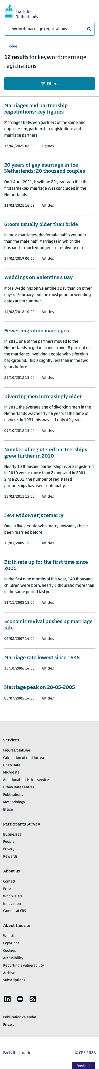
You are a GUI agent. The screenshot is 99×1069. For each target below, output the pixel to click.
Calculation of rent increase (25, 758)
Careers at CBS (14, 911)
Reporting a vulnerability (23, 965)
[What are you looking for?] (49, 29)
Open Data (11, 765)
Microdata (11, 772)
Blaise (8, 809)
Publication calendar (19, 1017)
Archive (9, 973)
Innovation (12, 904)
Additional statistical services (26, 780)
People (9, 842)
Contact (9, 881)
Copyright (11, 943)
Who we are (13, 896)
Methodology (14, 802)
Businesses (12, 834)
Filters (49, 84)
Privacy (9, 849)
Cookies (9, 951)
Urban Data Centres (18, 787)
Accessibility (13, 958)
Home (12, 46)
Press (7, 889)
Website (10, 936)
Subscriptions (14, 980)
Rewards (10, 856)
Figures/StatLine (16, 750)
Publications (13, 795)
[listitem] (7, 999)
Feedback (84, 1066)
